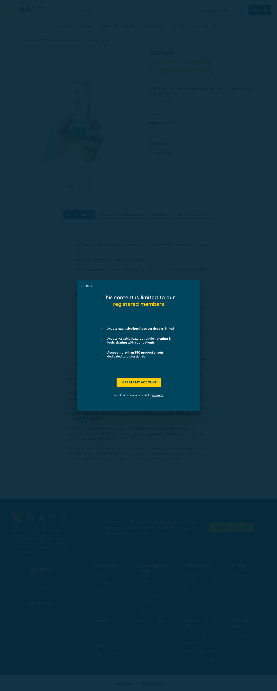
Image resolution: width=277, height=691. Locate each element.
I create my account (139, 382)
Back (87, 286)
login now (157, 395)
